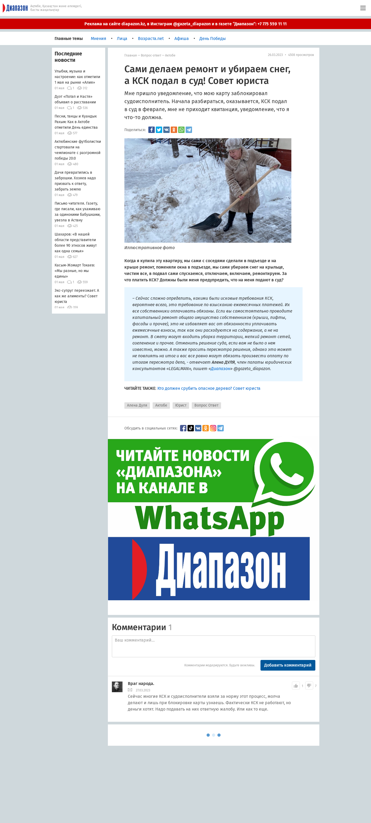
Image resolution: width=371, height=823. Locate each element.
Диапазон (220, 368)
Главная (130, 55)
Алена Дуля (137, 405)
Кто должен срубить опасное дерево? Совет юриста (208, 388)
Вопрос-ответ (151, 55)
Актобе (170, 55)
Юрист (180, 405)
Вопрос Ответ (206, 405)
